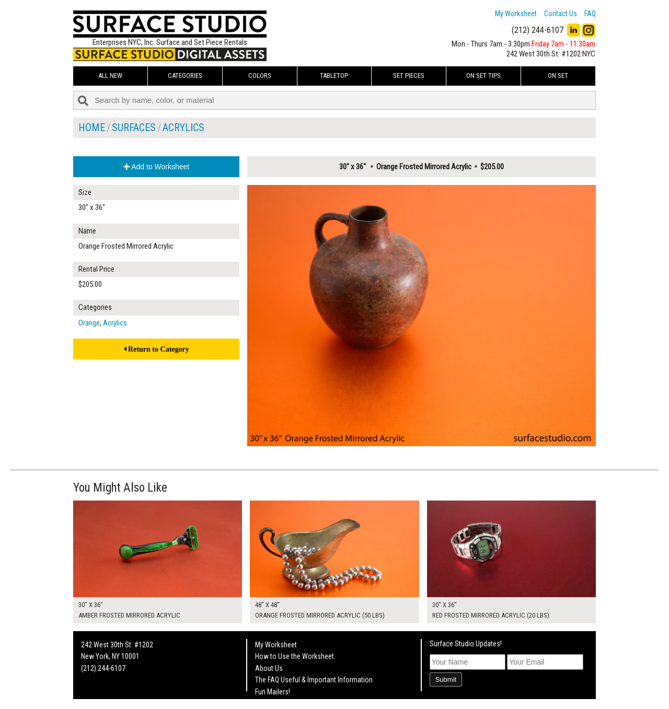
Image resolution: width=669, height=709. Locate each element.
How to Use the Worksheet (294, 656)
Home (91, 127)
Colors (259, 75)
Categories (185, 75)
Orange (89, 323)
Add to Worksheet (156, 166)
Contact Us (560, 13)
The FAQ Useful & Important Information (314, 680)
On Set (558, 75)
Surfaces (134, 127)
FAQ (590, 13)
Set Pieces (408, 75)
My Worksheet (516, 13)
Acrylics (183, 127)
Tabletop (334, 75)
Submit (445, 679)
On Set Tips (483, 75)
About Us (269, 668)
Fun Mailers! (272, 692)
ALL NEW (110, 75)
